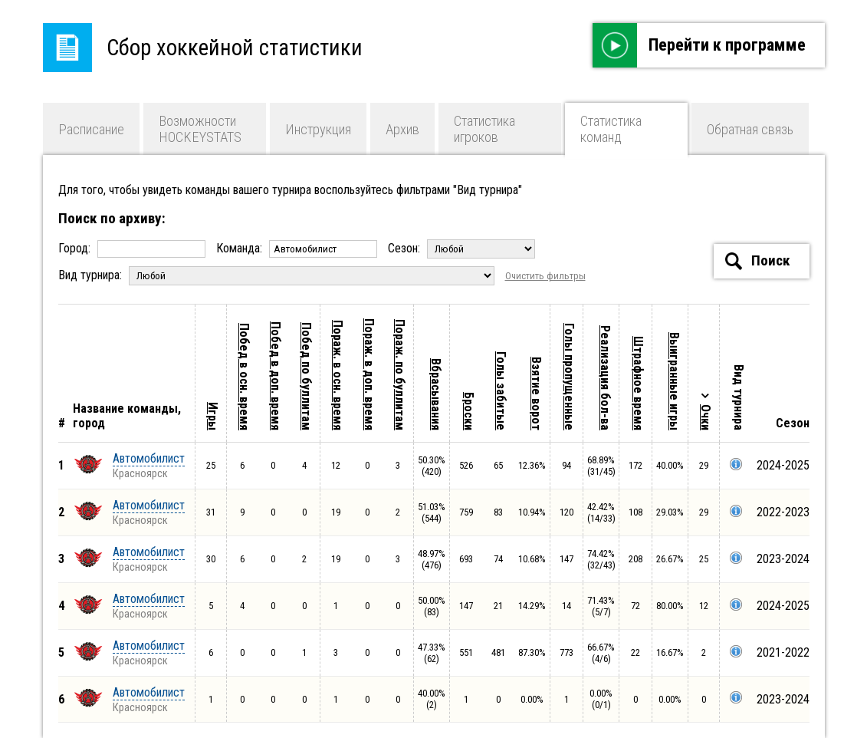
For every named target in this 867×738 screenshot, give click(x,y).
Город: (133, 248)
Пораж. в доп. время (369, 374)
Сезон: (461, 248)
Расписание (91, 129)
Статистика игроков (484, 129)
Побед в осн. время (244, 376)
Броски (468, 411)
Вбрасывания (436, 394)
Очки (705, 417)
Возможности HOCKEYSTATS (200, 129)
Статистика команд (611, 129)
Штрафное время (638, 383)
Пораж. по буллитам (399, 374)
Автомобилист (149, 458)
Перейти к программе (699, 45)
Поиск (757, 261)
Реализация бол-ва (605, 377)
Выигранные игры (674, 381)
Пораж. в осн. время (337, 375)
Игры (212, 416)
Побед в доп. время (275, 375)
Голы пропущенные (569, 376)
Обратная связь (750, 129)
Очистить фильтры (545, 276)
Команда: (298, 248)
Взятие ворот (536, 393)
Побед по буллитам (306, 376)
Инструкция (318, 129)
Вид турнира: (278, 275)
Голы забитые (501, 390)
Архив (402, 129)
